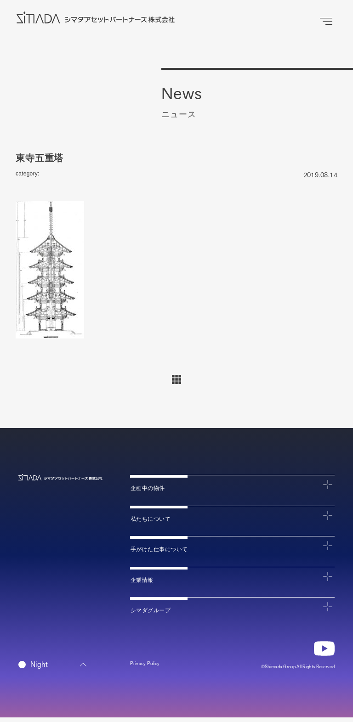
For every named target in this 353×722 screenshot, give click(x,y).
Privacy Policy (150, 669)
